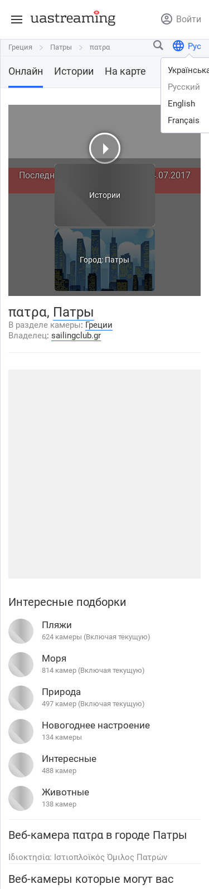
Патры (61, 47)
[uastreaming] (70, 18)
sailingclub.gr (76, 336)
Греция (20, 47)
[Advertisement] (104, 474)
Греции (99, 325)
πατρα (100, 47)
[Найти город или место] (159, 47)
